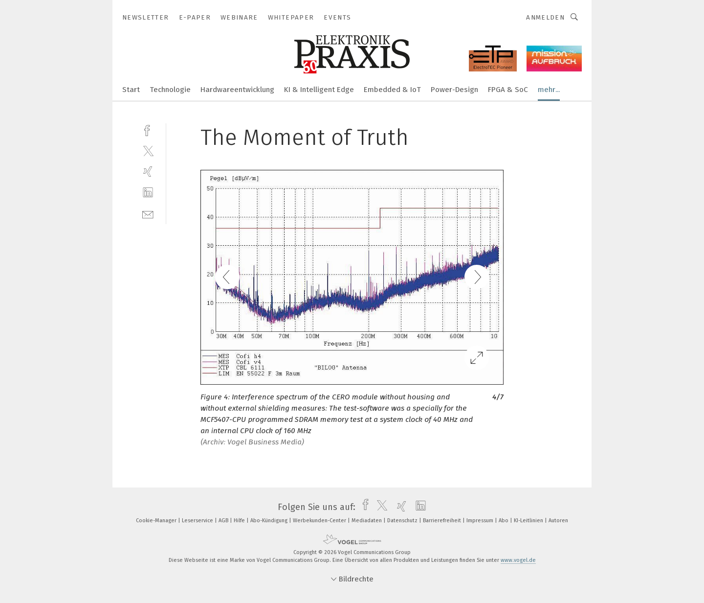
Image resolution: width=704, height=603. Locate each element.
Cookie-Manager (157, 520)
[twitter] (148, 150)
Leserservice (198, 520)
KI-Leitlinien (529, 520)
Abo (504, 520)
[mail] (148, 214)
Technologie (170, 89)
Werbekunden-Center (320, 520)
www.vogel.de (518, 560)
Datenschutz (403, 520)
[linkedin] (148, 192)
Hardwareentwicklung (237, 89)
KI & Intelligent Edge (319, 89)
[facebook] (148, 129)
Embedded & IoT (392, 89)
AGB (224, 520)
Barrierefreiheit (442, 520)
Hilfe (240, 520)
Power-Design (454, 89)
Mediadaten (367, 520)
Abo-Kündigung (269, 520)
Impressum (480, 520)
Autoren (558, 520)
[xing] (148, 171)
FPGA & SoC (508, 89)
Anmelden (545, 17)
